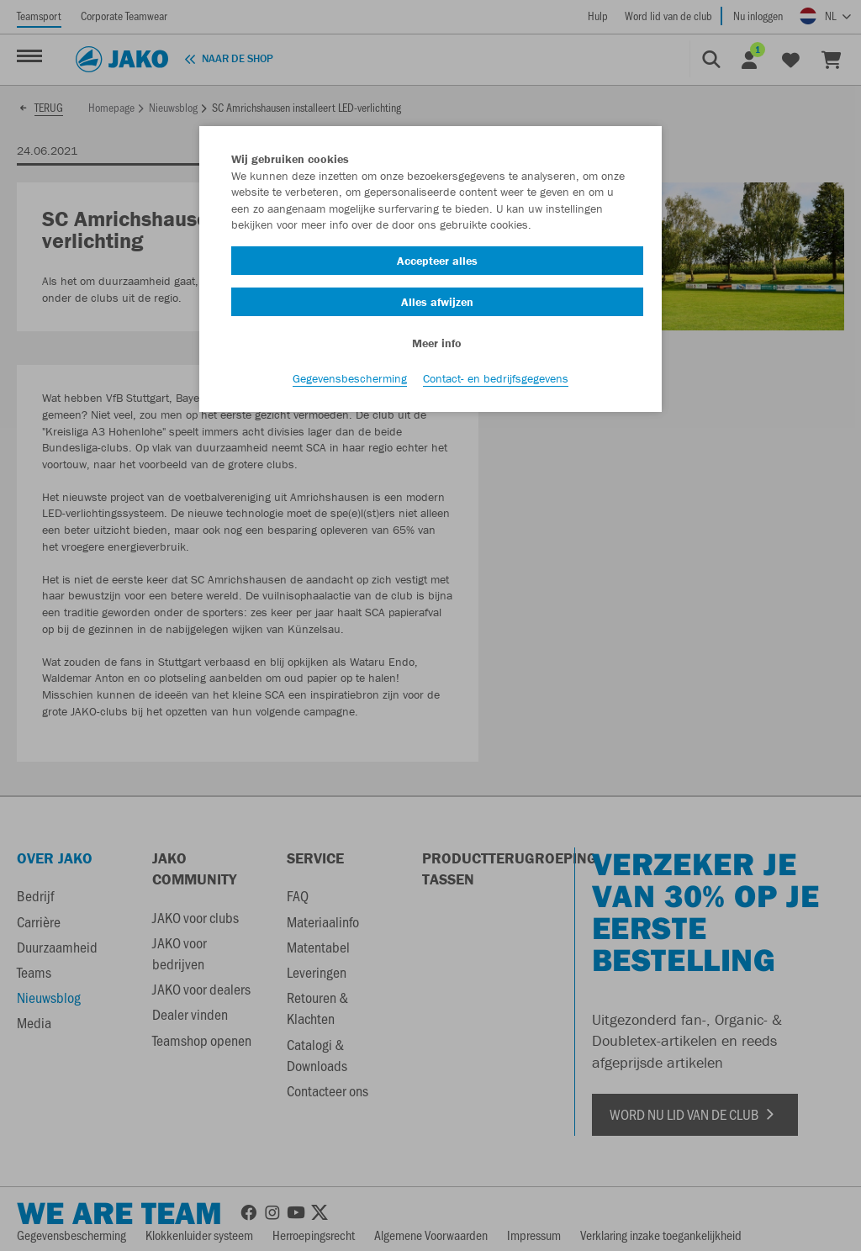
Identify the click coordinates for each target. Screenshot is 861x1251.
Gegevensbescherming (350, 379)
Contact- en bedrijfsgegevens (495, 379)
